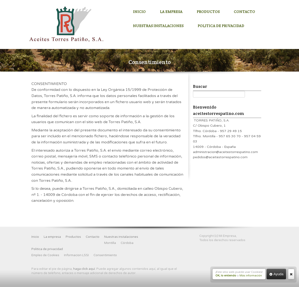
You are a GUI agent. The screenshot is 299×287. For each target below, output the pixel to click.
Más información (250, 275)
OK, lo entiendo (225, 275)
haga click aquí (84, 269)
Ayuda (276, 274)
